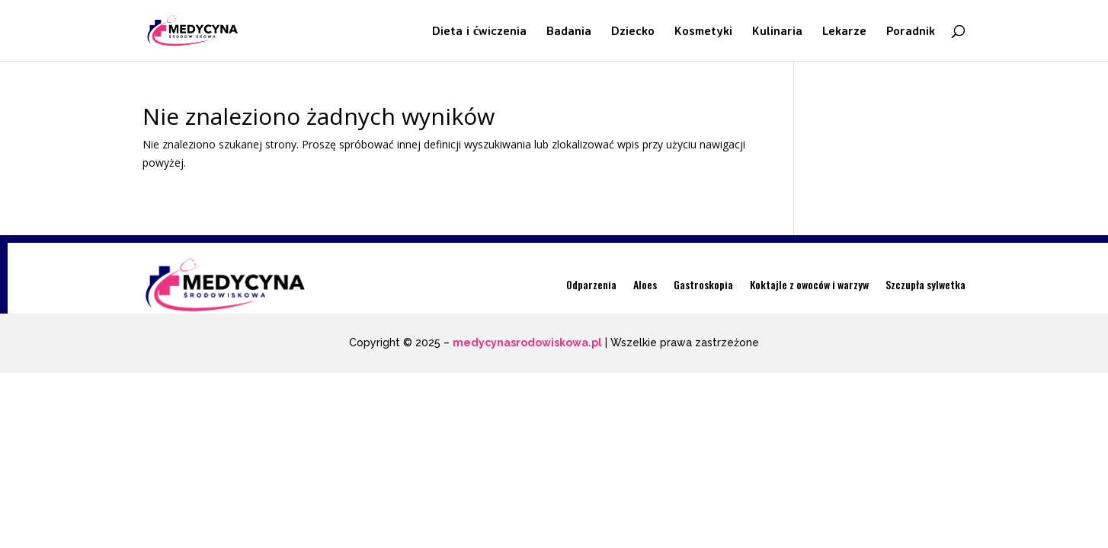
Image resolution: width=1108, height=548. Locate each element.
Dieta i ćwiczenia (479, 31)
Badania (568, 31)
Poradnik (910, 31)
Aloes (645, 284)
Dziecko (633, 31)
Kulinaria (777, 31)
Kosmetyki (703, 31)
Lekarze (844, 31)
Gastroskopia (703, 284)
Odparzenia (591, 284)
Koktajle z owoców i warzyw (809, 284)
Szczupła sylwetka (925, 284)
